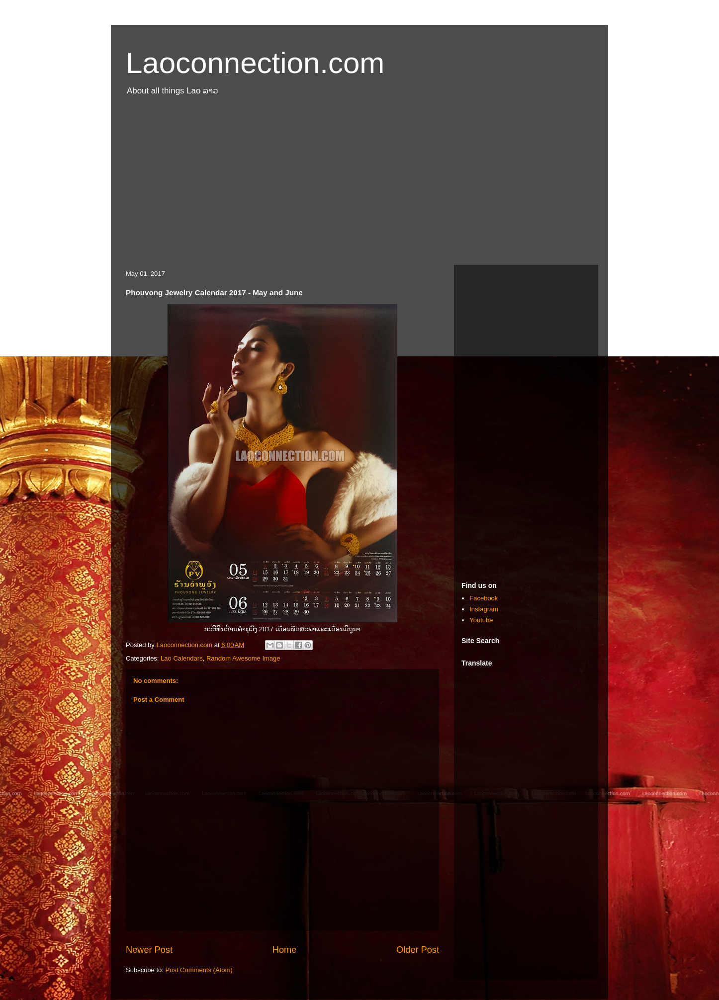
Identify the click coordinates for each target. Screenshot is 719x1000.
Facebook (483, 598)
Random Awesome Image (243, 658)
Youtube (481, 620)
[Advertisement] (359, 185)
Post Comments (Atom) (199, 970)
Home (284, 950)
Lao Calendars (182, 658)
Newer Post (149, 950)
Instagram (483, 609)
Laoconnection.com (255, 63)
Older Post (417, 950)
